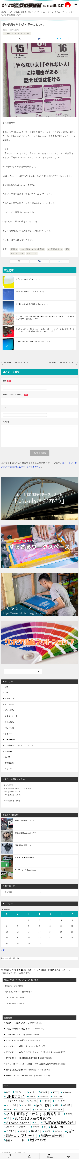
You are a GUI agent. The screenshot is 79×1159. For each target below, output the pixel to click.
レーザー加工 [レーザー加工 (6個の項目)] (11, 1105)
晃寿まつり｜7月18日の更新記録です (21, 1076)
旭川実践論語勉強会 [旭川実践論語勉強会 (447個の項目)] (58, 1122)
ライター (8, 734)
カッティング (10, 699)
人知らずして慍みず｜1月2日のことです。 (31, 292)
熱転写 (7, 757)
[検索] (23, 671)
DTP (6, 693)
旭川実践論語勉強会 (55, 249)
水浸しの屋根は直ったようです (25, 833)
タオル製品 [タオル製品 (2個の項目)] (33, 1101)
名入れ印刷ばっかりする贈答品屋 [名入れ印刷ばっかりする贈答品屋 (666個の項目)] (33, 1114)
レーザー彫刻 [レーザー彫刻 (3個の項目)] (26, 1105)
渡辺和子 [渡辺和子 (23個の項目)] (35, 1131)
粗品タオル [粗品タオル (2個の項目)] (58, 1131)
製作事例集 (9, 763)
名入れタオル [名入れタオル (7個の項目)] (40, 1109)
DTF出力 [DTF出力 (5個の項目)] (33, 1092)
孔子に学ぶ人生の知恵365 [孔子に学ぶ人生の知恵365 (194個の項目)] (33, 1118)
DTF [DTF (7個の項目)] (8, 1092)
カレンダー (9, 704)
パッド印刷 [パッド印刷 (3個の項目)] (45, 1101)
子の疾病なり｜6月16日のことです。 (17, 362)
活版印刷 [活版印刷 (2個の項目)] (22, 1131)
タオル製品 (9, 722)
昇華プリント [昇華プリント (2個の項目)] (23, 1127)
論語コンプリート (17, 253)
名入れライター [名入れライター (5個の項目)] (56, 1109)
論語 (67, 249)
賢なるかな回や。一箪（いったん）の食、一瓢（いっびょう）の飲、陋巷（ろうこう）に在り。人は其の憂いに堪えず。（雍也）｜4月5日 (45, 330)
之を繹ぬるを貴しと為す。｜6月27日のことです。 (34, 341)
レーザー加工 (10, 740)
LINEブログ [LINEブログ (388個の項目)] (15, 1096)
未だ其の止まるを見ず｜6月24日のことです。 (32, 304)
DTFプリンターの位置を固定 (24, 857)
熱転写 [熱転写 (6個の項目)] (47, 1131)
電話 (29, 1156)
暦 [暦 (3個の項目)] (45, 1127)
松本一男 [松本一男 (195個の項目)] (57, 1127)
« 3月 (3, 950)
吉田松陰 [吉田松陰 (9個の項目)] (66, 1105)
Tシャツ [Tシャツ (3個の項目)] (32, 1096)
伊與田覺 (14, 249)
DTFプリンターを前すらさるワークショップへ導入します (29, 1052)
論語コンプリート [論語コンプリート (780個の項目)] (20, 1135)
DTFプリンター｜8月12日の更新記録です (22, 1058)
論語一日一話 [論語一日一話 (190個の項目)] (15, 1140)
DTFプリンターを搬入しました (25, 870)
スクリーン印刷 (11, 716)
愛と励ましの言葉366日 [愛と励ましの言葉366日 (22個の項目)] (18, 1122)
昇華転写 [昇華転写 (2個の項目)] (36, 1127)
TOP (17, 970)
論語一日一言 (31, 253)
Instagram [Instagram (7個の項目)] (67, 1092)
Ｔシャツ (8, 769)
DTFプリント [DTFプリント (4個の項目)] (19, 1092)
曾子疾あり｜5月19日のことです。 (28, 279)
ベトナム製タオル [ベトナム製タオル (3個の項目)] (61, 1101)
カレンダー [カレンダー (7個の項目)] (57, 1097)
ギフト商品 (9, 710)
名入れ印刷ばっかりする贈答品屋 (32, 249)
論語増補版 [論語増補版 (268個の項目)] (38, 1140)
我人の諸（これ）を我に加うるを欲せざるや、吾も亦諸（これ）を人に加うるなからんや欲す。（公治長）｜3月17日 (45, 318)
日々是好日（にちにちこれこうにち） (17, 33)
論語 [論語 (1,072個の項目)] (71, 1131)
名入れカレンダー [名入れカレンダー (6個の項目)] (23, 1109)
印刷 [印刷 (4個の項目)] (56, 1105)
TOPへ (69, 1156)
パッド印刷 (9, 728)
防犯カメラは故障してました (24, 820)
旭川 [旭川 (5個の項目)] (36, 1123)
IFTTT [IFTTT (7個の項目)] (55, 1092)
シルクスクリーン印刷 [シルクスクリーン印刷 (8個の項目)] (15, 1101)
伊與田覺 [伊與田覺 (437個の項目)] (42, 1105)
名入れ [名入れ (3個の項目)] (8, 1109)
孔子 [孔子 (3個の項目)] (7, 1118)
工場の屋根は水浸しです (23, 845)
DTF (6, 687)
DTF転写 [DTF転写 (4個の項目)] (44, 1092)
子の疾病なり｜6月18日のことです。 (62, 362)
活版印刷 (8, 751)
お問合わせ (49, 1156)
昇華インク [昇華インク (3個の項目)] (10, 1127)
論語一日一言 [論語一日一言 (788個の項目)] (51, 1135)
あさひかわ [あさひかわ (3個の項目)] (44, 1096)
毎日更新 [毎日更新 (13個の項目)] (10, 1131)
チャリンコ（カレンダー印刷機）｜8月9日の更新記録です (29, 1064)
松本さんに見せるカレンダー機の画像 (21, 1070)
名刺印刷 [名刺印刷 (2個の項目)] (69, 1114)
